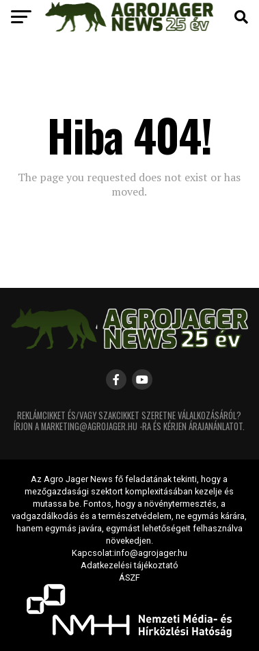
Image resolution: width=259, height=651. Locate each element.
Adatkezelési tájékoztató (129, 565)
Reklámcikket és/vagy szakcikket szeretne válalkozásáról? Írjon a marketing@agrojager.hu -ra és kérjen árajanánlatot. (129, 421)
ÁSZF (129, 577)
